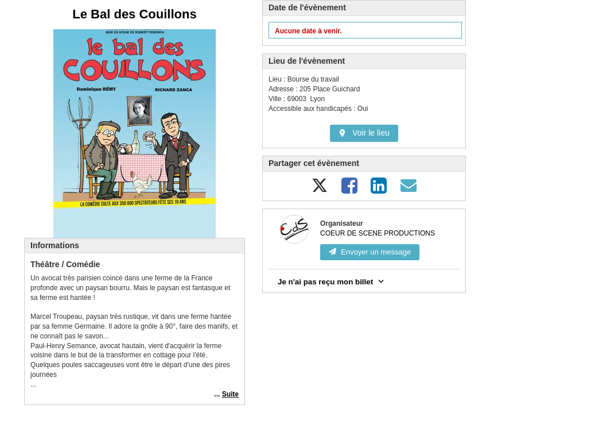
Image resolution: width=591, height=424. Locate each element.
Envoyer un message (370, 252)
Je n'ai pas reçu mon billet (332, 281)
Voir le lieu (364, 132)
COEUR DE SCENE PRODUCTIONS (377, 233)
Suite (230, 394)
